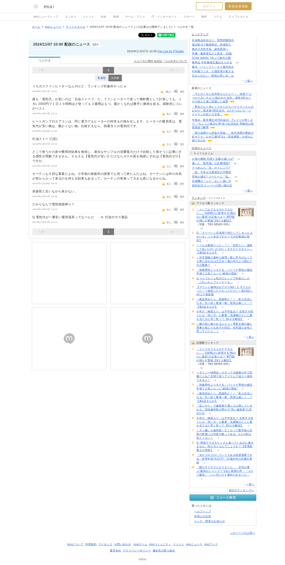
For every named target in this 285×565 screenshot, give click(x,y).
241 (234, 49)
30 (236, 181)
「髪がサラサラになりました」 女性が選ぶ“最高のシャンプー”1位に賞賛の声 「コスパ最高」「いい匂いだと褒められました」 (224, 471)
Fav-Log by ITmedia (170, 51)
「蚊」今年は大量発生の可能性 (211, 172)
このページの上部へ (242, 533)
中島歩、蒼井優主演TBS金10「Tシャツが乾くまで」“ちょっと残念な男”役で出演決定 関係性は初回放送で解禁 (223, 123)
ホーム (36, 26)
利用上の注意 (202, 516)
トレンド (88, 16)
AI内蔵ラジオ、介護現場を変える (213, 71)
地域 (116, 16)
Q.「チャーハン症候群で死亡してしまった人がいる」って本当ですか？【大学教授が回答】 (224, 236)
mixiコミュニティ (160, 544)
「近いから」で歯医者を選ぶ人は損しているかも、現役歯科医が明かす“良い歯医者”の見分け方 (224, 409)
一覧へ (248, 80)
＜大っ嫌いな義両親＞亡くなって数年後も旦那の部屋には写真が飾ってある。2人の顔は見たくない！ (224, 434)
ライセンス (105, 544)
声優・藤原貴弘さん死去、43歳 (212, 53)
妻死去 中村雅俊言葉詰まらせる (212, 62)
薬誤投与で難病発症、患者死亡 (211, 44)
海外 (204, 16)
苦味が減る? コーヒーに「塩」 (211, 176)
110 (239, 71)
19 (201, 228)
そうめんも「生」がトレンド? (211, 167)
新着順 (102, 78)
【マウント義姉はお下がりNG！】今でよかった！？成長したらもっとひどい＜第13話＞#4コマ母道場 (224, 290)
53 (235, 168)
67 (236, 45)
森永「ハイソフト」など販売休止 (213, 66)
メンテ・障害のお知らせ (209, 521)
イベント (178, 544)
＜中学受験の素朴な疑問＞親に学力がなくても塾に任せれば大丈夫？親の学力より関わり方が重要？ (224, 261)
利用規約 (90, 544)
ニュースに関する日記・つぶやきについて (160, 61)
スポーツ (189, 16)
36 (235, 163)
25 (237, 62)
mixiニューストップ (45, 16)
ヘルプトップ (202, 511)
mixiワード (211, 544)
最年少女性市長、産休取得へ (210, 49)
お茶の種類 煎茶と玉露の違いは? (213, 158)
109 (237, 53)
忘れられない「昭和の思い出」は (213, 75)
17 (239, 159)
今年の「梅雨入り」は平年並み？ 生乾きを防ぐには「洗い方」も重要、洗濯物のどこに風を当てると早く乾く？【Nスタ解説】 (224, 315)
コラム (218, 16)
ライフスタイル (238, 16)
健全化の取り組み (164, 550)
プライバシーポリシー (137, 550)
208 (239, 40)
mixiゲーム (140, 544)
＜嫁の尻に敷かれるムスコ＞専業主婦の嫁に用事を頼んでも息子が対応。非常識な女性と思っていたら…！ (224, 327)
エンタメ (70, 16)
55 (236, 172)
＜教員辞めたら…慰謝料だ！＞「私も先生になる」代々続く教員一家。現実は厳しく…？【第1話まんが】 (224, 303)
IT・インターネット (164, 16)
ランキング (199, 198)
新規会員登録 (238, 6)
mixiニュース (53, 26)
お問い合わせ (122, 544)
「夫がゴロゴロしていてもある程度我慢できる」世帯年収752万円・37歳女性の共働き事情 (224, 458)
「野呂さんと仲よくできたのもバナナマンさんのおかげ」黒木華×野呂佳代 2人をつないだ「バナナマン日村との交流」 (223, 110)
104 (236, 58)
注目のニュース (201, 148)
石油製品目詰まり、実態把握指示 (213, 40)
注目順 (115, 78)
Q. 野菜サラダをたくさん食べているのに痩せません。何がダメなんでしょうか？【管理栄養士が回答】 (225, 446)
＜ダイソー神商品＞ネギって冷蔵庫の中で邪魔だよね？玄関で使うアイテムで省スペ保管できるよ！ (224, 376)
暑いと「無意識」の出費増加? (211, 163)
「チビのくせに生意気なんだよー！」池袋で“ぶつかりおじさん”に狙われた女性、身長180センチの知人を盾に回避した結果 (222, 97)
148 (239, 67)
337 (239, 76)
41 (236, 177)
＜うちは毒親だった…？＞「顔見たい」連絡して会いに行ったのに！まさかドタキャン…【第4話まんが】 (224, 249)
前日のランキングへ (241, 490)
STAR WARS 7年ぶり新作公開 (211, 58)
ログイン (209, 6)
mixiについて (75, 544)
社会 (103, 16)
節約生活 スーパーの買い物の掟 (212, 185)
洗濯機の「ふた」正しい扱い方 (211, 181)
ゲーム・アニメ (135, 16)
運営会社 (115, 550)
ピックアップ (200, 34)
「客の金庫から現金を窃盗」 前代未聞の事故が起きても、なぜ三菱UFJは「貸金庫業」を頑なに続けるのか (223, 136)
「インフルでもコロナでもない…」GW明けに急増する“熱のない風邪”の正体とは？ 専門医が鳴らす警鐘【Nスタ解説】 (216, 215)
